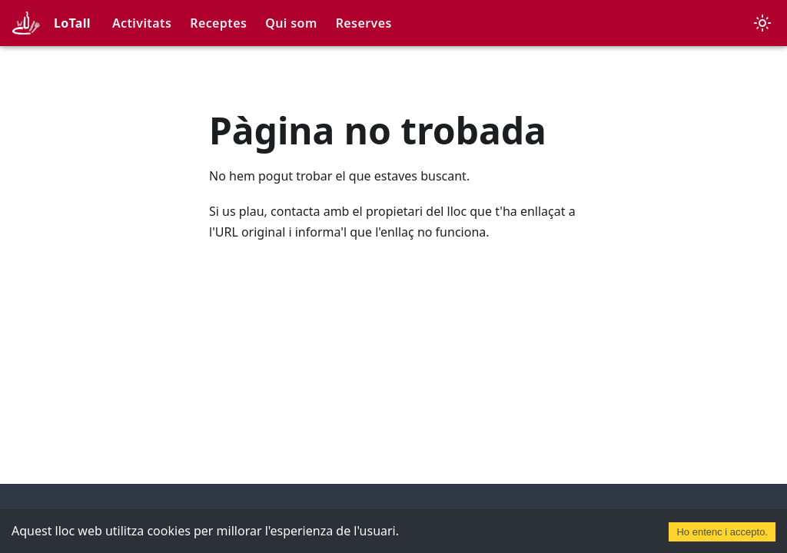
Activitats (141, 23)
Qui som (291, 23)
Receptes (218, 23)
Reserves (364, 23)
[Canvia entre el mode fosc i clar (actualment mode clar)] (762, 23)
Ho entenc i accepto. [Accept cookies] (722, 532)
